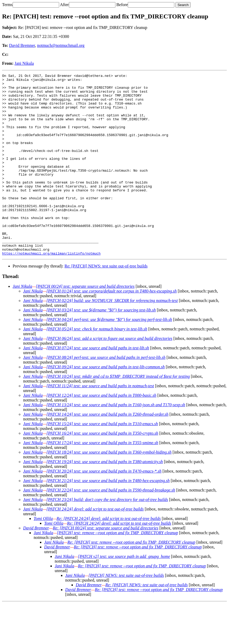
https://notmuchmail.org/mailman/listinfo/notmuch (51, 289)
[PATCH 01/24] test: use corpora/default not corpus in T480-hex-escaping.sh (111, 327)
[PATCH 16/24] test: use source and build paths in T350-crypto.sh (102, 469)
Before (122, 4)
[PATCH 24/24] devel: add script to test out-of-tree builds (95, 545)
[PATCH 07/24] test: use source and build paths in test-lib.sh (97, 384)
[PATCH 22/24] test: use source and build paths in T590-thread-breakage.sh (110, 526)
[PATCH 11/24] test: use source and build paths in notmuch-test (100, 422)
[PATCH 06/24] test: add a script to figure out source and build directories (109, 375)
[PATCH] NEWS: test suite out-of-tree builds (126, 611)
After (64, 4)
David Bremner (22, 45)
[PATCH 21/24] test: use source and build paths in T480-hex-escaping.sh (108, 517)
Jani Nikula (24, 63)
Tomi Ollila (43, 555)
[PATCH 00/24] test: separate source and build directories (85, 322)
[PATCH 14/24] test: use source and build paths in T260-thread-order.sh (107, 450)
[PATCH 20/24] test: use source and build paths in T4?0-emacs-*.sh (103, 507)
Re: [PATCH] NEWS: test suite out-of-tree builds (105, 302)
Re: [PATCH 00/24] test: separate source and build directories (105, 564)
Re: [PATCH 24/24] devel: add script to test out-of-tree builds (109, 555)
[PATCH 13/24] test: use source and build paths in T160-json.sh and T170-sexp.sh (115, 441)
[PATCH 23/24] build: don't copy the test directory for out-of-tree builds (107, 536)
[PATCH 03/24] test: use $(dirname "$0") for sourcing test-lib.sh (101, 346)
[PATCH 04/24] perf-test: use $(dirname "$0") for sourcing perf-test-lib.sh (109, 356)
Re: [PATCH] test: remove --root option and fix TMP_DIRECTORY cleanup (131, 578)
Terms (7, 4)
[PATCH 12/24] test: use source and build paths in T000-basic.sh (101, 431)
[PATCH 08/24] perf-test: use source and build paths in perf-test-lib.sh (105, 393)
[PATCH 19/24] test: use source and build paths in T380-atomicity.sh (104, 498)
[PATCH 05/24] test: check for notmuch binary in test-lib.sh (96, 365)
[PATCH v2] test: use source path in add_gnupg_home (124, 593)
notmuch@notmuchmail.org (60, 45)
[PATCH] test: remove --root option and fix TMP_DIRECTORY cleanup (117, 569)
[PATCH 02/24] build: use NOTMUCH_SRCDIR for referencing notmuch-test (112, 337)
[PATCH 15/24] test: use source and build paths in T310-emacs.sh (102, 460)
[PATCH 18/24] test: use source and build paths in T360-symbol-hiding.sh (108, 488)
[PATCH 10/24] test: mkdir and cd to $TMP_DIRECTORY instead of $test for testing (118, 412)
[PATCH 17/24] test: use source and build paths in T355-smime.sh (102, 479)
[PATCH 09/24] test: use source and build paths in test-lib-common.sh (105, 403)
